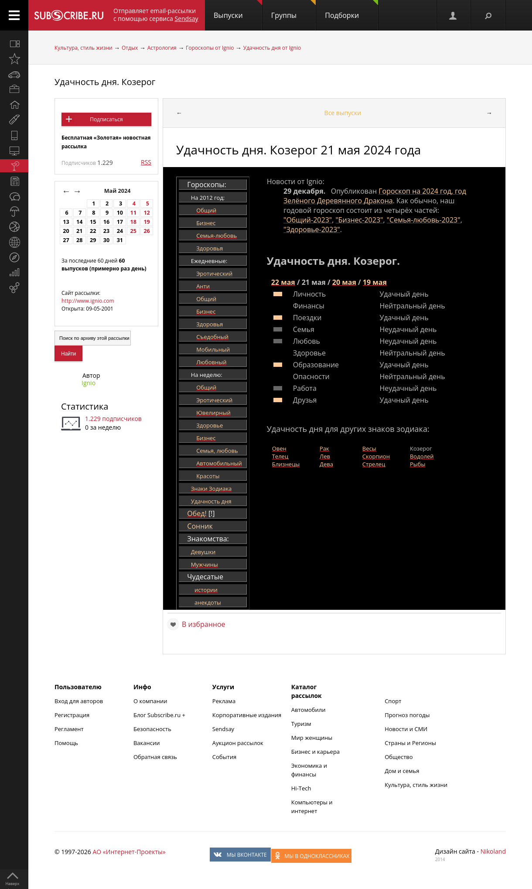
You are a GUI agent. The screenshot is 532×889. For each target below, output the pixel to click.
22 (93, 231)
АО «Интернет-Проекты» (128, 852)
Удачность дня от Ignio (272, 47)
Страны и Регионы (410, 743)
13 (66, 222)
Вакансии (146, 743)
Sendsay (223, 729)
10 (120, 212)
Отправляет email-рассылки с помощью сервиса (155, 15)
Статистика (84, 406)
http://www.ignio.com (87, 300)
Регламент (69, 729)
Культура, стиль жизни (84, 47)
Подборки (351, 10)
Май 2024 (118, 191)
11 (133, 212)
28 (79, 240)
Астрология (162, 47)
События (224, 757)
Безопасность (152, 729)
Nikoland (493, 851)
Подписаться (106, 119)
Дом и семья (402, 771)
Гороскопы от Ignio (210, 47)
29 (93, 240)
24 (120, 231)
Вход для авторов (79, 701)
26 (146, 231)
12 (146, 212)
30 (106, 240)
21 (79, 231)
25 (133, 231)
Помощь (66, 743)
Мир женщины (312, 738)
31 (120, 240)
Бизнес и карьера (315, 752)
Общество (399, 757)
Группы (293, 10)
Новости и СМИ (406, 729)
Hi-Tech (301, 788)
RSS (146, 162)
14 (79, 222)
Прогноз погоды (407, 715)
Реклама (223, 701)
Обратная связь (155, 757)
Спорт (393, 701)
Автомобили (308, 710)
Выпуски (238, 10)
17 (120, 222)
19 (146, 222)
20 (66, 231)
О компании (150, 701)
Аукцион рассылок (237, 743)
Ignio (88, 383)
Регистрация (72, 715)
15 (93, 222)
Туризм (301, 724)
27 (66, 240)
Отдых (130, 47)
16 (106, 222)
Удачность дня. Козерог (105, 82)
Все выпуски (342, 113)
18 (133, 222)
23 (106, 231)
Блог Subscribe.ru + (160, 715)
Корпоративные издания (246, 715)
